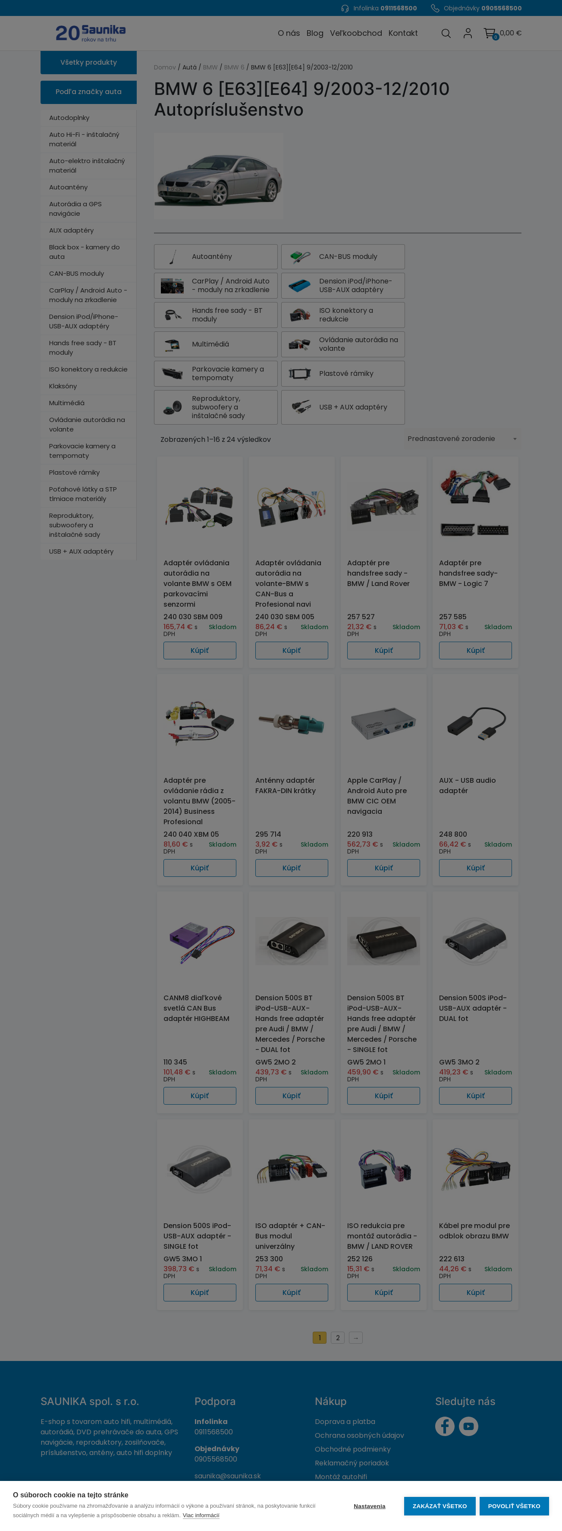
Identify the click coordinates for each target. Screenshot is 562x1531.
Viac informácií (201, 1515)
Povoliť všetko (514, 1506)
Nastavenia (369, 1506)
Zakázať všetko (439, 1506)
